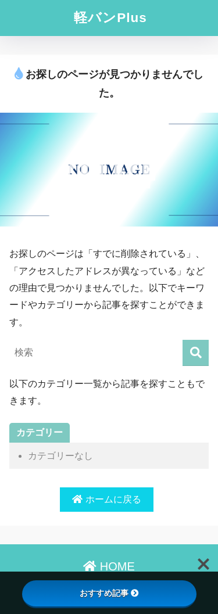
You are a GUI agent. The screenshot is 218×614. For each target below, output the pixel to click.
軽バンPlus (110, 17)
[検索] (196, 353)
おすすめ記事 (109, 593)
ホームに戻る (106, 499)
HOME (109, 566)
